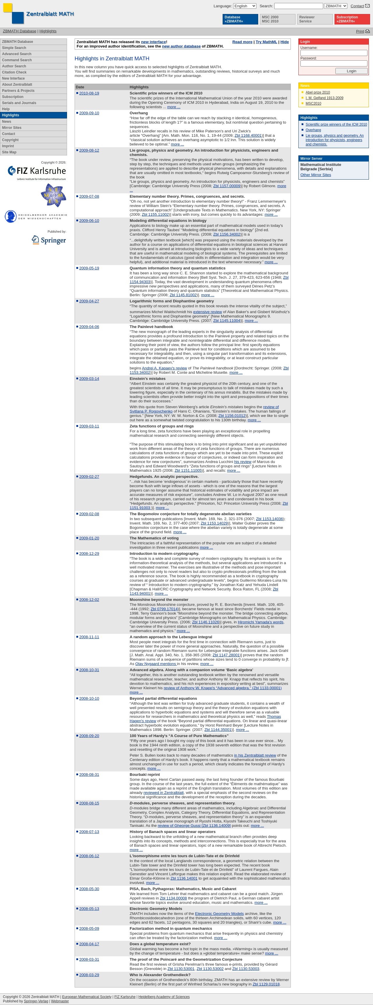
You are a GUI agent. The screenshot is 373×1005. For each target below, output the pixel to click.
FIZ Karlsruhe (125, 997)
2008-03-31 (89, 959)
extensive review (207, 312)
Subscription (12, 97)
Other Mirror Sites (315, 175)
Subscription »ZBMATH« (347, 19)
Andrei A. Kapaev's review (164, 368)
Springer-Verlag (36, 1001)
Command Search (17, 60)
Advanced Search (16, 54)
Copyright (10, 140)
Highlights (48, 31)
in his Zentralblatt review (255, 755)
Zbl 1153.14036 (269, 519)
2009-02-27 (89, 476)
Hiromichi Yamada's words (260, 622)
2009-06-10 (89, 220)
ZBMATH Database (19, 31)
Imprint (8, 146)
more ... (173, 107)
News (6, 122)
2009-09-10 (89, 113)
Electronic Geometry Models (219, 913)
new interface (153, 42)
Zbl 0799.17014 (164, 609)
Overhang (313, 130)
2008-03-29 (89, 975)
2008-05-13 (89, 908)
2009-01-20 (89, 538)
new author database (181, 46)
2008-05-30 (89, 889)
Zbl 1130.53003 (245, 969)
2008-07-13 (89, 831)
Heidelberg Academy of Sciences (164, 997)
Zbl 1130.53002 (210, 969)
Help (6, 109)
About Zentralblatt (17, 85)
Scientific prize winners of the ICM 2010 (336, 124)
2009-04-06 (89, 327)
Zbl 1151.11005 (188, 470)
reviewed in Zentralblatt (164, 792)
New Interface (13, 78)
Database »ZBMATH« (234, 19)
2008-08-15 (89, 803)
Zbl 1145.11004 (226, 320)
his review (242, 461)
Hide (284, 42)
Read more (243, 42)
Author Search (14, 66)
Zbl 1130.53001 (181, 969)
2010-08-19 (89, 93)
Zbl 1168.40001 (248, 135)
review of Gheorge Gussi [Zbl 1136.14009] (194, 825)
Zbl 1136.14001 (184, 878)
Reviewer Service (307, 19)
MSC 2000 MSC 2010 (270, 19)
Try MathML (266, 42)
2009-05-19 (89, 268)
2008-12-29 (89, 553)
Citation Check (14, 72)
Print (360, 31)
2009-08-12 (89, 150)
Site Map (9, 152)
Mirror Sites (12, 128)
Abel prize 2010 (318, 92)
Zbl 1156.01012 (232, 415)
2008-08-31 (89, 774)
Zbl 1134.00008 (173, 898)
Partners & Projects (18, 91)
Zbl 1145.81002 (183, 295)
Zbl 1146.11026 (205, 622)
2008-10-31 (89, 670)
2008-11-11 (89, 637)
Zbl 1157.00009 (226, 186)
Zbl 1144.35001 (217, 729)
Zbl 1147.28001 (226, 655)
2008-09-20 (89, 736)
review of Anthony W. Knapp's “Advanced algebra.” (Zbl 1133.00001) (223, 688)
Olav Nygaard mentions (156, 664)
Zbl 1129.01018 (266, 984)
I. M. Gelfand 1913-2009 (324, 98)
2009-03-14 (89, 378)
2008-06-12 (89, 856)
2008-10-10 (89, 698)
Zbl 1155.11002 (155, 214)
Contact (357, 6)
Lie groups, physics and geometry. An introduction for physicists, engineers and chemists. (335, 140)
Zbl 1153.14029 (214, 523)
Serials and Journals (19, 103)
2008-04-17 (89, 944)
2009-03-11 (89, 426)
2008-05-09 (89, 928)
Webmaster (60, 1001)
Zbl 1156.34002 (226, 234)
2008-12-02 (89, 599)
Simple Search (14, 48)
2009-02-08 (89, 514)
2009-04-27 (89, 301)
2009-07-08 (89, 196)
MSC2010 (313, 103)
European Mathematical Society (86, 997)
